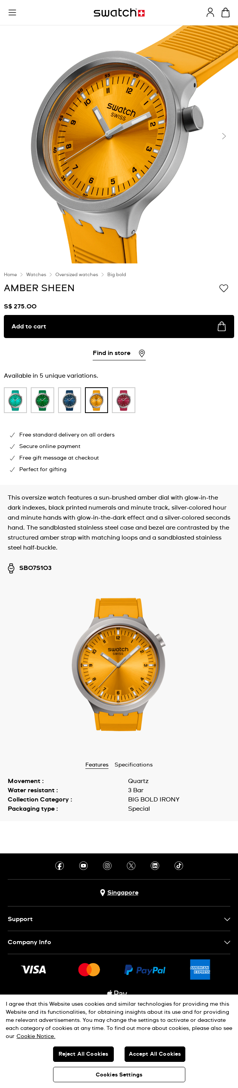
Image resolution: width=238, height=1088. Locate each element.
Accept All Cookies (155, 1054)
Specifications (134, 765)
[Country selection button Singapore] (119, 892)
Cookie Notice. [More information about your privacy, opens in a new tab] (36, 1036)
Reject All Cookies (83, 1054)
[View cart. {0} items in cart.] (225, 12)
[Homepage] (119, 12)
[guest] (210, 12)
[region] (119, 1041)
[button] (12, 12)
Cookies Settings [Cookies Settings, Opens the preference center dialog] (119, 1075)
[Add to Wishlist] (223, 287)
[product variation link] (15, 400)
